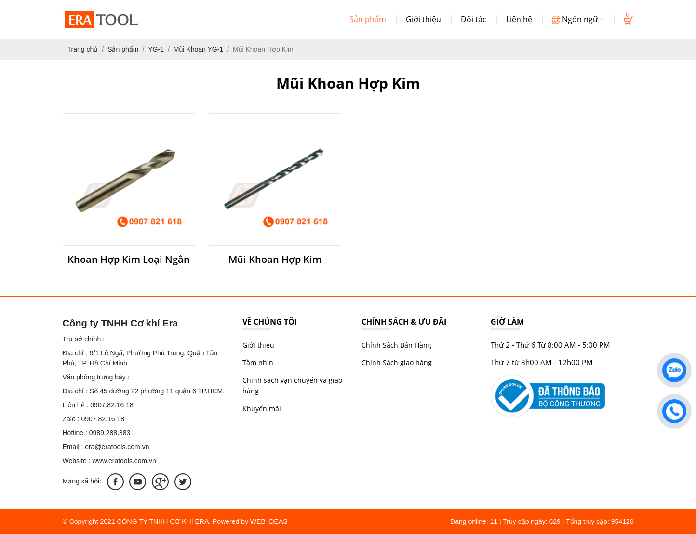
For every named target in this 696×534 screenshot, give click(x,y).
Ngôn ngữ (578, 19)
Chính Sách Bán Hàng (396, 345)
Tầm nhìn (257, 362)
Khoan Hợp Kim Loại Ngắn (128, 259)
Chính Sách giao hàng (396, 362)
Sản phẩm (367, 19)
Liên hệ (519, 19)
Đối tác (473, 19)
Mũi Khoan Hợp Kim (274, 259)
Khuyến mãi (261, 408)
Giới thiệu (423, 19)
